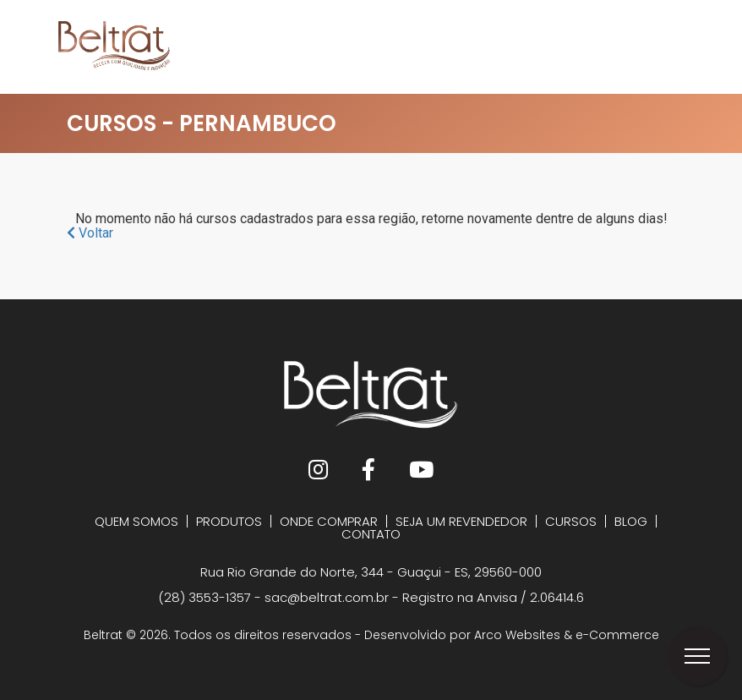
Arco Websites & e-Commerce (566, 634)
